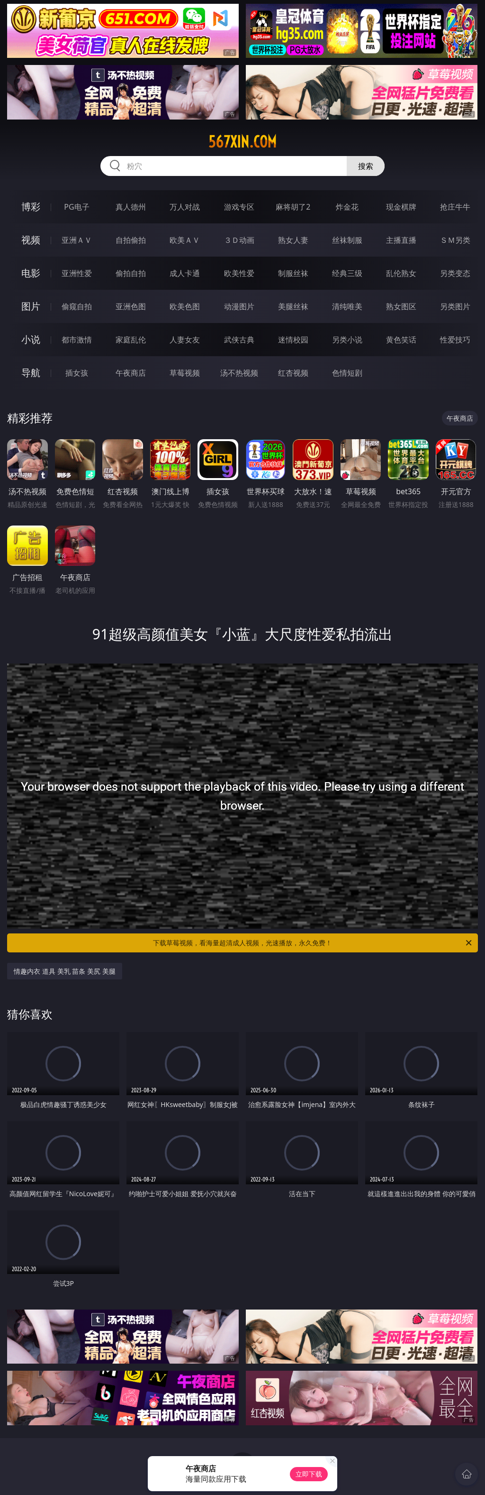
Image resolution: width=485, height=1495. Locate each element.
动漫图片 (239, 306)
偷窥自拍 (77, 306)
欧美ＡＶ (185, 240)
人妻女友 (185, 339)
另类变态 (455, 273)
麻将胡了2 (293, 207)
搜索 (365, 166)
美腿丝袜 (293, 306)
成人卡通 (185, 273)
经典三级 (347, 273)
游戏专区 (239, 207)
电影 (30, 273)
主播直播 (401, 240)
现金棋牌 (401, 207)
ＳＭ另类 (455, 240)
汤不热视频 (239, 373)
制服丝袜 (293, 273)
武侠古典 (239, 339)
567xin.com (242, 141)
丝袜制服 (347, 240)
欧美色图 (185, 306)
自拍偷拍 (131, 240)
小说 (30, 339)
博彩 (30, 206)
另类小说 (347, 339)
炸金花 (347, 207)
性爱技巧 (455, 339)
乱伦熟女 (401, 273)
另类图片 (455, 306)
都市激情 (77, 339)
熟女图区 (401, 306)
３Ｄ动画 (239, 240)
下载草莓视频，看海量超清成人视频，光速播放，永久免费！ (313, 943)
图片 (30, 306)
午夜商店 (131, 373)
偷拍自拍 (131, 273)
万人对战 (185, 207)
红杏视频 (293, 373)
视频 (30, 239)
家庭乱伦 (131, 339)
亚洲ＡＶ (77, 240)
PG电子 (76, 207)
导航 (30, 372)
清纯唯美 (347, 306)
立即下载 (309, 1473)
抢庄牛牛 (455, 207)
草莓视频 (185, 373)
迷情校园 (293, 339)
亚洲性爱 (77, 273)
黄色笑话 (401, 339)
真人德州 (131, 207)
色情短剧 (347, 373)
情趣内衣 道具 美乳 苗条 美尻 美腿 (64, 971)
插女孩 (76, 373)
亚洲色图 (131, 306)
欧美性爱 (239, 273)
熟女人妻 (293, 240)
